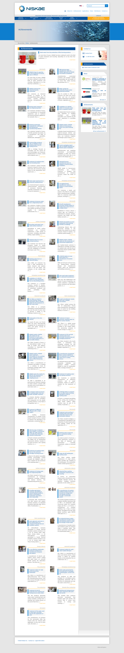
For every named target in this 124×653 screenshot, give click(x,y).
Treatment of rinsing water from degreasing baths (36, 471)
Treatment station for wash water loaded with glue (66, 550)
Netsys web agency (102, 647)
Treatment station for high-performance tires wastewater (36, 571)
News (91, 11)
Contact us (104, 11)
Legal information (39, 640)
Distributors (97, 11)
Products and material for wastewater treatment (98, 18)
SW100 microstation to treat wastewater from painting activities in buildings (66, 223)
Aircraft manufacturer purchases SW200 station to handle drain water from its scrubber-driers (66, 206)
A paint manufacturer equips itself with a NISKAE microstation (66, 300)
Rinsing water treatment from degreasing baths (35, 107)
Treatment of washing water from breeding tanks (36, 162)
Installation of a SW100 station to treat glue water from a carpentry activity (66, 108)
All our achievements (98, 131)
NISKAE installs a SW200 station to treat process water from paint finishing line (66, 126)
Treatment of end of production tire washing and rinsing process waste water (36, 592)
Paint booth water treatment (49, 18)
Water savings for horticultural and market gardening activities (65, 90)
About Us (69, 11)
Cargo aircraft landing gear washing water (66, 454)
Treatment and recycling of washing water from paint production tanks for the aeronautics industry (66, 414)
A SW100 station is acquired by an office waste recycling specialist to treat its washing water (66, 393)
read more (72, 60)
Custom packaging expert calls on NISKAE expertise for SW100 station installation (66, 146)
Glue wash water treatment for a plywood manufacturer (66, 276)
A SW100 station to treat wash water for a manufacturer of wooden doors (65, 258)
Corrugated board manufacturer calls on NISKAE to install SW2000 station (66, 185)
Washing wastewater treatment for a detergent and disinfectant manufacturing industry (36, 126)
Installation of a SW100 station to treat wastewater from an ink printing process (36, 279)
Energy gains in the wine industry (35, 318)
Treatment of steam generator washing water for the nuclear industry (66, 319)
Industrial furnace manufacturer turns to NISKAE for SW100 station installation (66, 163)
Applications (85, 11)
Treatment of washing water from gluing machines (66, 374)
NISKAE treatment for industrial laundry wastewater (35, 90)
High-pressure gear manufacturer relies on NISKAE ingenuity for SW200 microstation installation (66, 71)
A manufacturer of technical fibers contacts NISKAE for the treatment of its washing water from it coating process (66, 356)
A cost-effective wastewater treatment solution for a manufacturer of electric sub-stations (36, 551)
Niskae (27, 43)
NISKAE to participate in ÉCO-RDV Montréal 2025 (99, 79)
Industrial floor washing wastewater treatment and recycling (66, 472)
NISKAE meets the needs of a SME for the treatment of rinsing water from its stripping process (37, 376)
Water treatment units (34, 18)
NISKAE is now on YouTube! (99, 91)
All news (102, 99)
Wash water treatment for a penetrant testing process (36, 181)
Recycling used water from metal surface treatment (36, 225)
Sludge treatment (72, 18)
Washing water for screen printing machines (36, 240)
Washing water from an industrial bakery (35, 259)
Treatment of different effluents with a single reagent (35, 411)
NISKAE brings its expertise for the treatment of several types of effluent (36, 73)
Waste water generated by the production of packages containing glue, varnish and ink (66, 572)
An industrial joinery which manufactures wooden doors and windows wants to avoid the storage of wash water (66, 520)
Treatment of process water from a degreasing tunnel (36, 202)
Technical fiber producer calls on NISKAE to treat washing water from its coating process (35, 144)
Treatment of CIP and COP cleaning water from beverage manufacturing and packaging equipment (66, 336)
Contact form (88, 53)
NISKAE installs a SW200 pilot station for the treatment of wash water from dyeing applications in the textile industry (36, 337)
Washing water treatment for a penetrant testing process (66, 434)
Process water (61, 18)
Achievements (77, 11)
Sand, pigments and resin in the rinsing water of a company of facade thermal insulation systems (36, 523)
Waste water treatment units (92, 67)
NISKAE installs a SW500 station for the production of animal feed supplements (66, 241)
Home (65, 11)
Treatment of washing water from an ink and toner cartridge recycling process (36, 452)
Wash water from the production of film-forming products (55, 52)
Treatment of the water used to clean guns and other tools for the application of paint (36, 613)
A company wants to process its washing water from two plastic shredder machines (36, 393)
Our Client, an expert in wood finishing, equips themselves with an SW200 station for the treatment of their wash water (36, 301)
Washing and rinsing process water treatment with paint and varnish (66, 592)
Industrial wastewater (21, 18)
